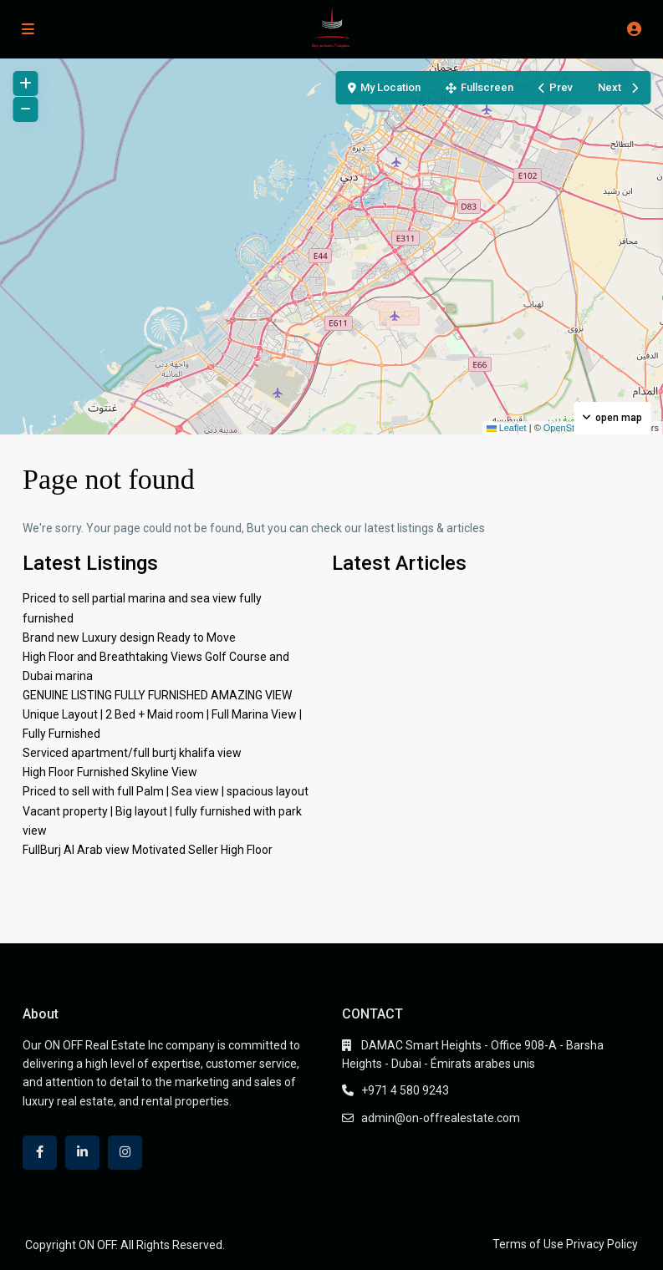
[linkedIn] (82, 1152)
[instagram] (125, 1152)
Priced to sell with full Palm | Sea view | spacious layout (166, 791)
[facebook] (40, 1152)
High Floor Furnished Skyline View (110, 772)
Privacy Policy (602, 1244)
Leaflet (507, 428)
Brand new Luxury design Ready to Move (129, 637)
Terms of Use (528, 1244)
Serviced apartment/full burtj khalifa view (132, 752)
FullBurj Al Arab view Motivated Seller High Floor (148, 849)
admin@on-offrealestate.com (440, 1118)
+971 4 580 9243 (405, 1090)
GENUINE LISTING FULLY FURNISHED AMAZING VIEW (157, 695)
